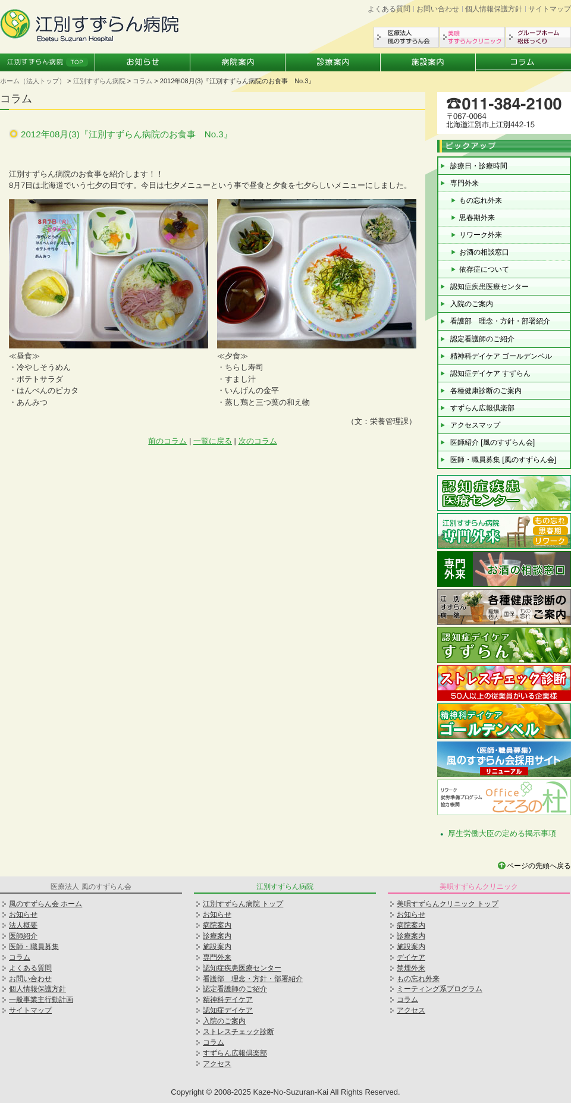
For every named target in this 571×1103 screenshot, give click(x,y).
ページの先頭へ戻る (539, 866)
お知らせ (142, 62)
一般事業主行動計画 (41, 999)
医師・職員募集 (34, 946)
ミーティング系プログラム (439, 989)
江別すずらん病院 (99, 80)
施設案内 (428, 62)
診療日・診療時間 (478, 166)
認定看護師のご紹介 (482, 339)
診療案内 (333, 62)
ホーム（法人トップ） (32, 80)
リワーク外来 (480, 235)
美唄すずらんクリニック (472, 37)
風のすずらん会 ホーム (45, 904)
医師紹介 (23, 936)
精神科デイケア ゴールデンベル (501, 356)
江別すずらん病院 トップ (243, 904)
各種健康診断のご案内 (486, 390)
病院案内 (238, 62)
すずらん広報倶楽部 (482, 408)
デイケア (411, 957)
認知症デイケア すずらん (490, 373)
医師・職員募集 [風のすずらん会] (503, 459)
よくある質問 (389, 9)
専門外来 (464, 183)
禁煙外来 (411, 968)
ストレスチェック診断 (238, 1031)
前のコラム (167, 440)
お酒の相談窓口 (484, 252)
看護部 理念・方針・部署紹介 (500, 321)
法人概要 (23, 925)
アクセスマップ (475, 425)
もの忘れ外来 (480, 200)
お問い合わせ (437, 9)
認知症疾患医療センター (489, 286)
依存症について (484, 269)
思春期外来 (477, 217)
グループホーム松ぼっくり (538, 37)
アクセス (217, 1064)
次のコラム (258, 440)
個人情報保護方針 (493, 9)
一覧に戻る (212, 440)
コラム (523, 62)
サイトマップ (549, 9)
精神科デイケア (228, 999)
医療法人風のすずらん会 (406, 37)
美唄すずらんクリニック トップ (447, 904)
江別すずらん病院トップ (47, 62)
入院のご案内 (471, 304)
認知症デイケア (228, 1010)
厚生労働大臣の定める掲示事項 (502, 833)
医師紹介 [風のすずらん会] (492, 442)
